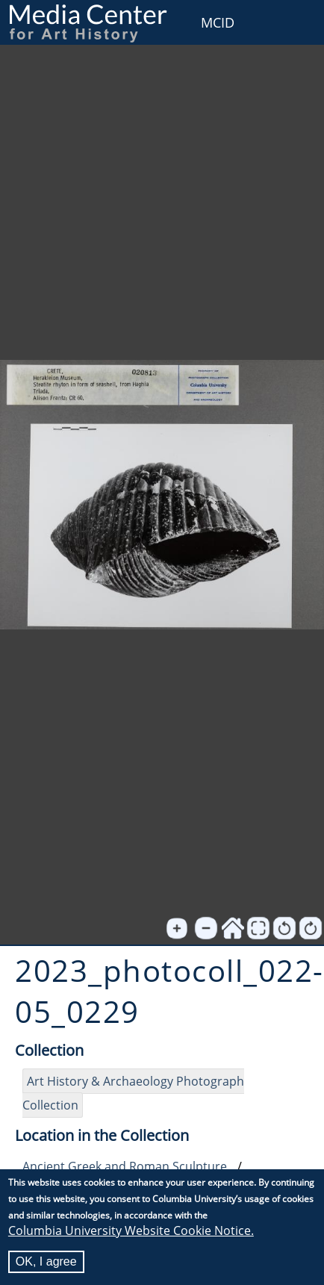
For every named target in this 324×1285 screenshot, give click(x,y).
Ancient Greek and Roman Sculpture (124, 1166)
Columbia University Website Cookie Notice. (131, 1230)
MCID (217, 22)
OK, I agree (46, 1261)
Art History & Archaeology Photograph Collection (133, 1093)
